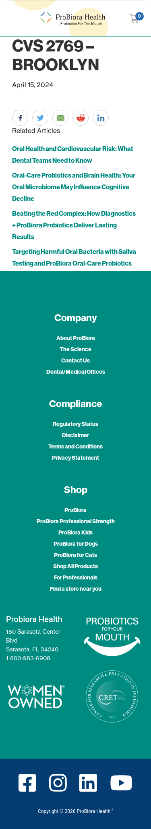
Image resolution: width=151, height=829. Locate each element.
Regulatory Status (75, 424)
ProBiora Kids (75, 532)
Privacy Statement (75, 457)
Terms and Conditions (75, 446)
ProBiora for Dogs (76, 543)
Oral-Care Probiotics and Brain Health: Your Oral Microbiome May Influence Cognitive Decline (73, 187)
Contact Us (75, 360)
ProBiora (75, 510)
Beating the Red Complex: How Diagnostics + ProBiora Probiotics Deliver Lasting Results (74, 225)
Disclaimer (75, 435)
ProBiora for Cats (75, 555)
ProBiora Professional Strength (76, 521)
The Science (75, 349)
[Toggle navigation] (11, 18)
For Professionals (75, 577)
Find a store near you (75, 588)
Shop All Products (75, 566)
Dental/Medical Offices (75, 371)
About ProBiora (75, 338)
